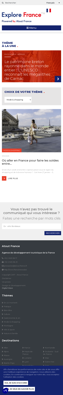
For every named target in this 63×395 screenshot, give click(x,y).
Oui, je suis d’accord (15, 383)
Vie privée (6, 282)
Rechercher (9, 3)
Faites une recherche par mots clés (31, 218)
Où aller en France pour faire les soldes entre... (30, 162)
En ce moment (10, 303)
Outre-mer (49, 362)
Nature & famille (11, 333)
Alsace (6, 355)
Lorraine (28, 358)
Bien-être (8, 310)
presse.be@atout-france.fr (15, 266)
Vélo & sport (9, 329)
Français (50, 3)
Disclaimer (6, 278)
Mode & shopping (12, 322)
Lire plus (10, 178)
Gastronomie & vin (12, 318)
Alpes (6, 351)
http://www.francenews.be (15, 269)
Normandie (50, 348)
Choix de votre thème (23, 92)
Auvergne (8, 359)
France (27, 348)
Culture (7, 314)
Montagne (8, 325)
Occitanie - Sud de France (50, 352)
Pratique (7, 306)
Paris (47, 365)
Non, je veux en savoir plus (19, 389)
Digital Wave (7, 288)
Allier (6, 348)
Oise (47, 358)
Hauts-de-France (27, 352)
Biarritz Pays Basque (8, 364)
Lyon (26, 362)
